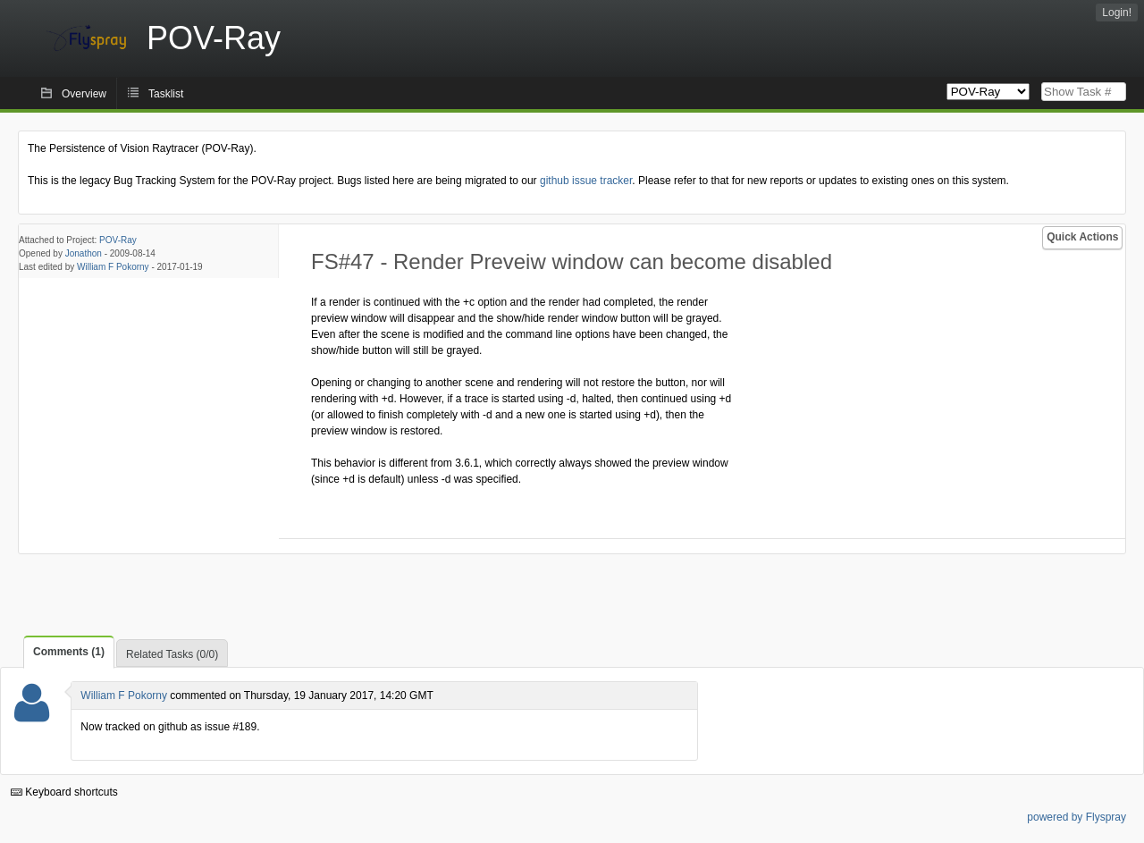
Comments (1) (69, 651)
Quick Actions (1082, 237)
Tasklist (165, 94)
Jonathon (83, 253)
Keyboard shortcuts (64, 792)
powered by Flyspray (1076, 817)
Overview (84, 94)
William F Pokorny (113, 267)
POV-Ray (118, 240)
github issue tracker (586, 180)
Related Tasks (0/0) (172, 654)
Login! (1116, 12)
